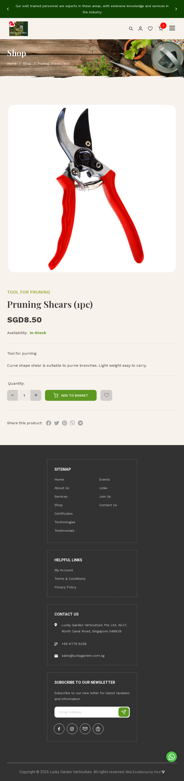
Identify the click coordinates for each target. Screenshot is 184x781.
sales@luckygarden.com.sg (79, 655)
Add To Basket (71, 395)
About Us (61, 488)
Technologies (64, 522)
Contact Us (108, 505)
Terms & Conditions (69, 578)
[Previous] (8, 9)
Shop (58, 505)
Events (104, 479)
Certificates (63, 513)
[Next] (176, 9)
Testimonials (64, 530)
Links (103, 488)
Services (60, 496)
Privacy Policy (65, 587)
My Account (63, 570)
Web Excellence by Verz (145, 772)
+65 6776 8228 (70, 644)
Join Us (105, 496)
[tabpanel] (92, 9)
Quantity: (16, 383)
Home (59, 479)
